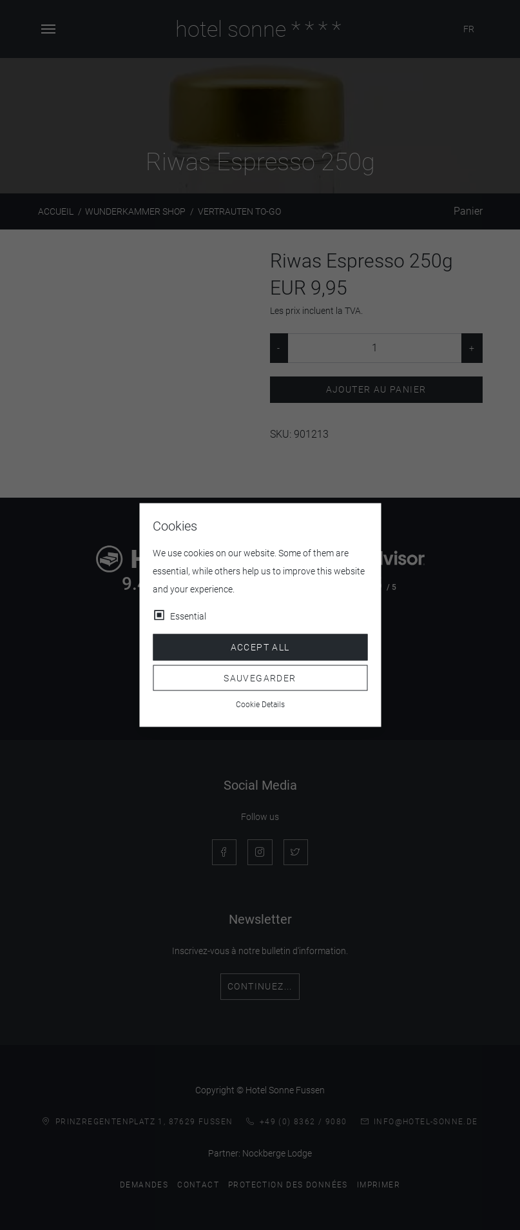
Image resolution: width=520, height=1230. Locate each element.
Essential (188, 616)
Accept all (260, 647)
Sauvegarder (260, 677)
